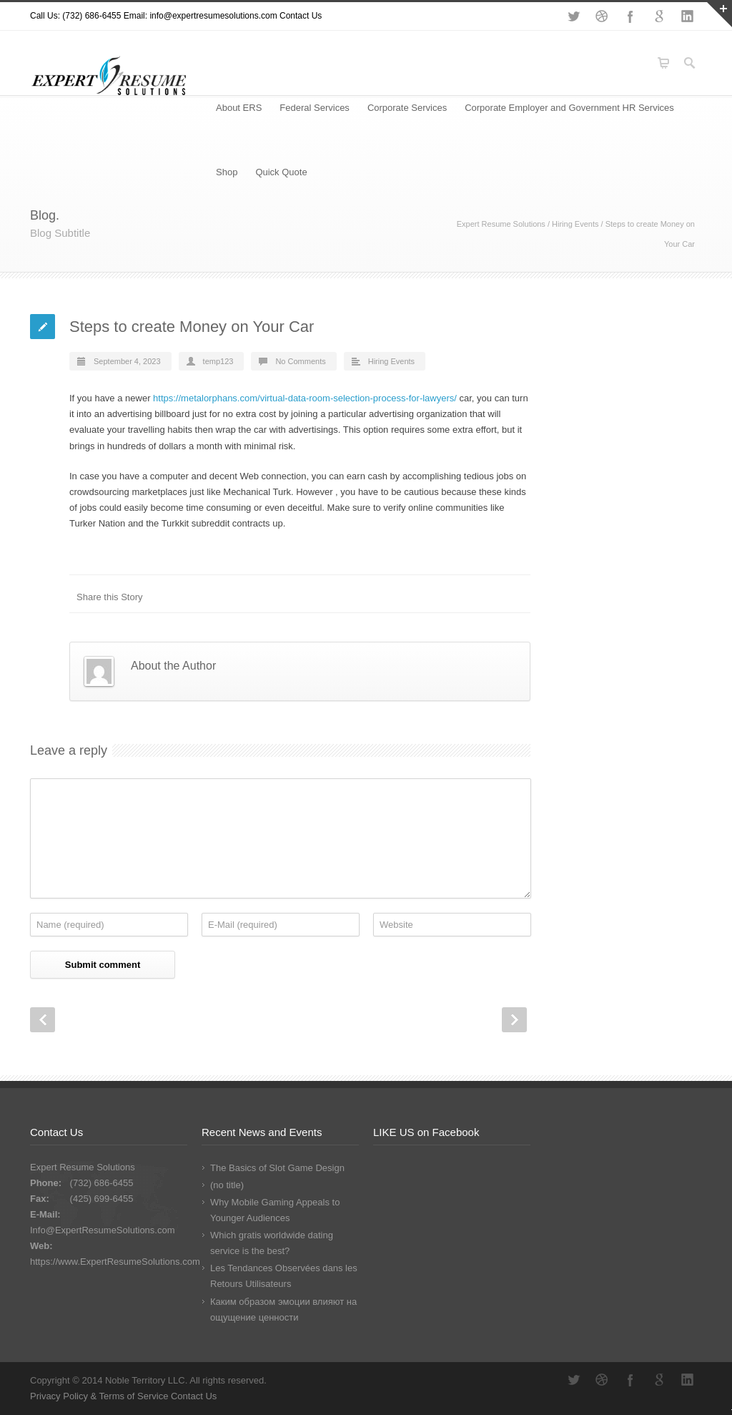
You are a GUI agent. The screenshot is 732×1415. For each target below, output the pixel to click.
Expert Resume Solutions (501, 224)
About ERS (239, 107)
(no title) (227, 1185)
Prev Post (42, 1019)
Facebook (630, 16)
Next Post (514, 1019)
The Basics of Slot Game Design (277, 1167)
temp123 (218, 361)
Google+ (659, 16)
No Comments (300, 361)
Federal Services (315, 107)
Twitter (573, 16)
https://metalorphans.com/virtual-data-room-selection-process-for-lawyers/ (305, 398)
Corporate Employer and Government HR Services (569, 107)
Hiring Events (575, 224)
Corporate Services (407, 107)
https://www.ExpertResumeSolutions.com (115, 1261)
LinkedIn (687, 16)
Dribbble (602, 16)
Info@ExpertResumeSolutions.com (102, 1230)
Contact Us (301, 16)
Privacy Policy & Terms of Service (100, 1396)
